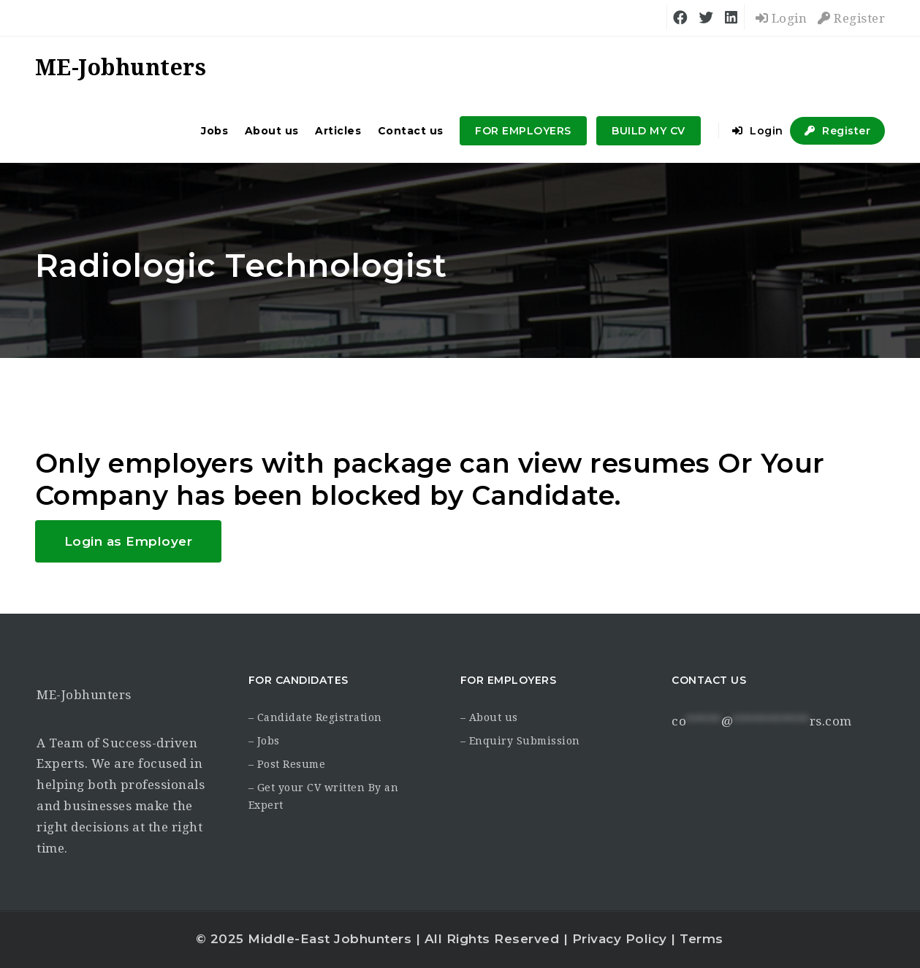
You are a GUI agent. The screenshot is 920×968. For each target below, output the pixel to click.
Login (781, 18)
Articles (338, 130)
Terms (701, 938)
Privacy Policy (619, 938)
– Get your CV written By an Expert (323, 796)
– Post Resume (287, 764)
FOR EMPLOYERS (523, 130)
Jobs (214, 130)
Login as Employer (128, 541)
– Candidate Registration (315, 717)
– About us (489, 717)
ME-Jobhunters (84, 694)
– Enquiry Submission (520, 741)
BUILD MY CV (648, 130)
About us (272, 130)
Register (851, 18)
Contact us (411, 130)
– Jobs (264, 741)
